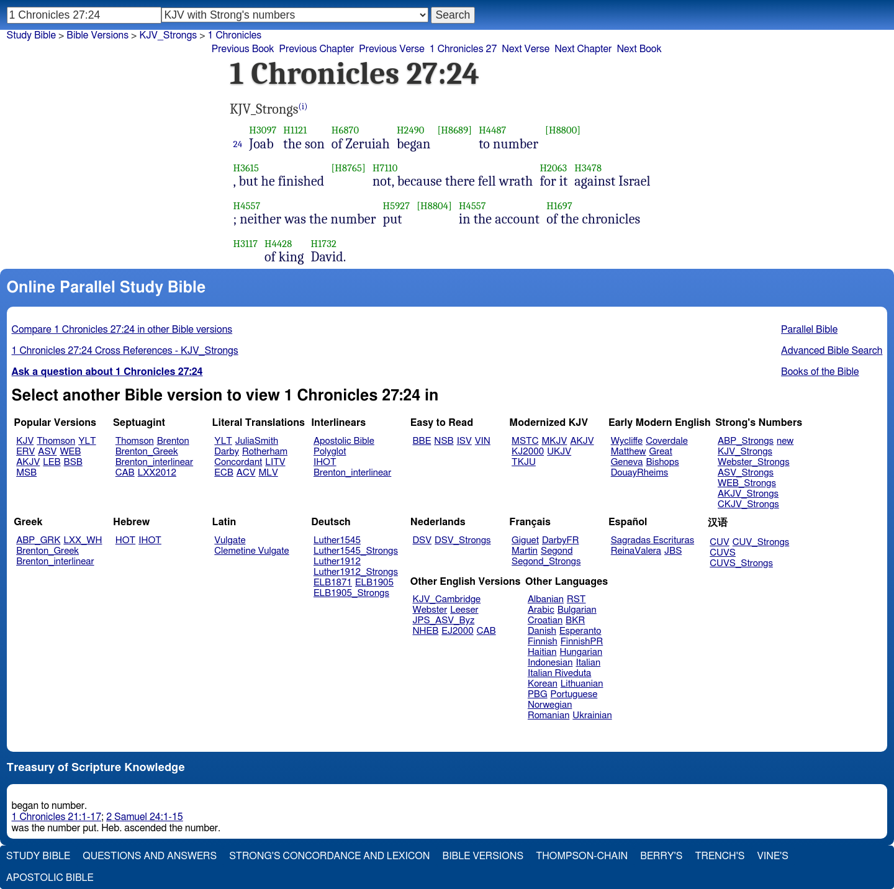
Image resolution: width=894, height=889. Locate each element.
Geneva (627, 462)
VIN (482, 441)
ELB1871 (333, 582)
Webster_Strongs (754, 462)
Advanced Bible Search (831, 351)
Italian (588, 662)
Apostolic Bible (50, 878)
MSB (26, 472)
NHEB (426, 631)
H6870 (345, 130)
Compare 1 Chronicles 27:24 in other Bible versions (122, 330)
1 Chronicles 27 (463, 49)
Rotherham (264, 451)
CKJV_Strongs (748, 504)
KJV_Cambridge (447, 599)
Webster (430, 610)
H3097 (262, 130)
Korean (543, 683)
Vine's (772, 856)
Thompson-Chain (582, 856)
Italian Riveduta (559, 673)
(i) (303, 106)
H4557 (247, 206)
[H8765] (348, 168)
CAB (125, 472)
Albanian (546, 599)
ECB (223, 472)
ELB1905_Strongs (351, 593)
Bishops (662, 462)
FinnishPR (582, 641)
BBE (422, 441)
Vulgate (229, 540)
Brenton (173, 441)
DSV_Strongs (463, 540)
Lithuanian (582, 683)
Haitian (542, 652)
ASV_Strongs (746, 472)
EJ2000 (457, 631)
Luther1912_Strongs (356, 572)
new (785, 441)
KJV (25, 441)
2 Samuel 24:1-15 (144, 817)
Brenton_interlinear (154, 462)
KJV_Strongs (745, 451)
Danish (542, 631)
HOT (125, 540)
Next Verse (525, 49)
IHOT (325, 462)
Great (660, 451)
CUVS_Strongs (741, 563)
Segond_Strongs (546, 561)
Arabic (541, 610)
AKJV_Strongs (748, 494)
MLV (268, 472)
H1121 (295, 130)
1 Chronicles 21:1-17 (57, 817)
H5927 (396, 206)
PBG (538, 694)
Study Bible (31, 35)
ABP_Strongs (746, 441)
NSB (443, 441)
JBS (673, 551)
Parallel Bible (809, 330)
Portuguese (574, 694)
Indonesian (550, 662)
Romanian (548, 715)
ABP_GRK (38, 540)
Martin (525, 551)
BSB (73, 462)
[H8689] (454, 130)
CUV (719, 542)
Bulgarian (577, 610)
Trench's (719, 856)
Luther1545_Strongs (356, 551)
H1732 (323, 244)
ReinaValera (636, 551)
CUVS (723, 552)
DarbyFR (560, 540)
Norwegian (550, 705)
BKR (575, 620)
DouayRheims (640, 472)
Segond (556, 551)
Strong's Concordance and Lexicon (329, 856)
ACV (246, 472)
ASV (47, 451)
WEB (70, 451)
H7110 (385, 168)
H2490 (411, 130)
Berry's (661, 856)
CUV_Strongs (761, 542)
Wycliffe (627, 441)
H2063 (553, 168)
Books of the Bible (820, 372)
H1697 (559, 206)
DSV (422, 540)
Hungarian (581, 652)
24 (238, 144)
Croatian (545, 620)
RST (576, 599)
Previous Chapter (316, 49)
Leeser (464, 610)
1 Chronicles (235, 35)
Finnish (543, 641)
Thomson (56, 441)
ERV (25, 451)
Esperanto (580, 631)
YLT (87, 441)
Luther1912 (337, 561)
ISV (464, 441)
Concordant (238, 462)
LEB (51, 462)
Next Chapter (583, 49)
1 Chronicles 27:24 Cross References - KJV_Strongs (125, 351)
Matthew (628, 451)
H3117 (245, 244)
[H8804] (434, 206)
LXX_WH (82, 540)
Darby (226, 451)
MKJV (554, 441)
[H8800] (562, 130)
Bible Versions (97, 35)
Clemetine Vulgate (251, 551)
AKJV (28, 462)
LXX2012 (157, 472)
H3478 (588, 168)
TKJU (524, 462)
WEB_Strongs (747, 483)
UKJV (559, 451)
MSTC (525, 441)
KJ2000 (528, 451)
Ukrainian (592, 715)
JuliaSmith (256, 441)
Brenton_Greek (146, 451)
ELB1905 (374, 582)
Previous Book (243, 49)
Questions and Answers (150, 856)
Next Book (638, 49)
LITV (275, 462)
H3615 (246, 168)
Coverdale (667, 441)
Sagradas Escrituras (652, 540)
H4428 (278, 244)
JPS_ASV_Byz (444, 620)
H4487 (492, 130)
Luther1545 (337, 540)
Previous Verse (391, 49)
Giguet (525, 540)
